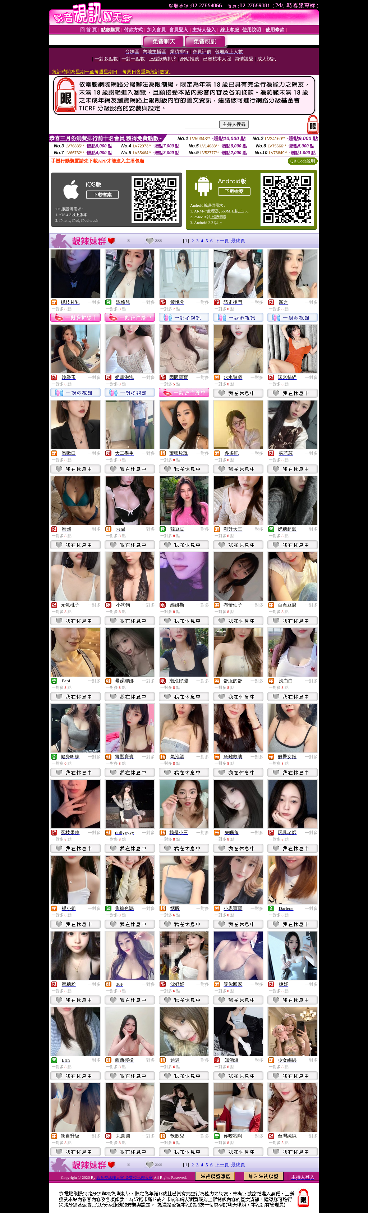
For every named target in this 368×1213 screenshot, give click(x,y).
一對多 (94, 302)
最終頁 (238, 240)
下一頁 (222, 240)
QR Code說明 (302, 161)
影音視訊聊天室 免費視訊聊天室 (124, 1177)
